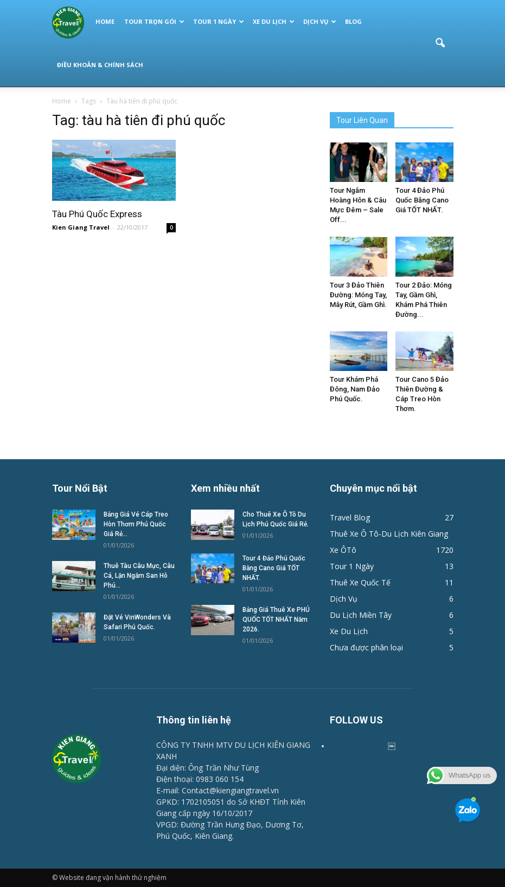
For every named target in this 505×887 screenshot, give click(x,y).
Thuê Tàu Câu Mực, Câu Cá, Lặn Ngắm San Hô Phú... (139, 575)
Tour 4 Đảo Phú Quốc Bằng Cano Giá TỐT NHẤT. (422, 200)
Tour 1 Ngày (218, 21)
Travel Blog (350, 517)
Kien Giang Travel (81, 227)
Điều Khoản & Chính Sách (100, 65)
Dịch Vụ (319, 21)
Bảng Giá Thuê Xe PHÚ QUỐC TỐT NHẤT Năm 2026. (276, 619)
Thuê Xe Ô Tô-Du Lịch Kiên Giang (389, 534)
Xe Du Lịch (274, 21)
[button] (440, 43)
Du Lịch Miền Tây (361, 615)
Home (104, 21)
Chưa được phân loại (366, 647)
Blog (353, 21)
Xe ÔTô (343, 550)
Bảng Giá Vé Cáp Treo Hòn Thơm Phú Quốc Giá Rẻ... (136, 524)
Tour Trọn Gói (154, 21)
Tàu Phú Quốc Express (97, 213)
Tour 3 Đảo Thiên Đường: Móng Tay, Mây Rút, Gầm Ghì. (358, 295)
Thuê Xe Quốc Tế (360, 582)
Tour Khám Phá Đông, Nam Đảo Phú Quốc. (355, 389)
